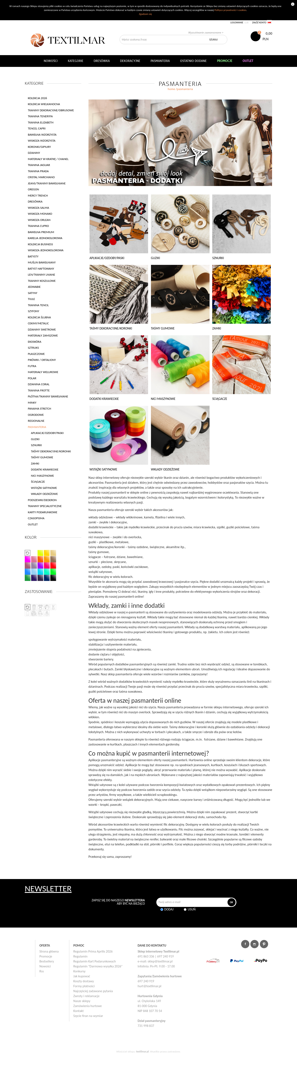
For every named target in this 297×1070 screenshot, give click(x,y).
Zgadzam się (145, 13)
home (171, 89)
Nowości (45, 966)
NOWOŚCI (51, 61)
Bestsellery (46, 961)
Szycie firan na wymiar (88, 1016)
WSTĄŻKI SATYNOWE (44, 488)
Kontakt (78, 1011)
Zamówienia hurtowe (87, 1006)
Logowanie (236, 22)
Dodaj (169, 909)
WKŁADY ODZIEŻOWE (44, 494)
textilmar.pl (142, 1051)
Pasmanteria (160, 61)
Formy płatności (84, 986)
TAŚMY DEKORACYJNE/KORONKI (51, 451)
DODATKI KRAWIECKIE (44, 469)
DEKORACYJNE (130, 61)
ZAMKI (35, 463)
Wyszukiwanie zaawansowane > (205, 32)
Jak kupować (81, 976)
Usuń (192, 909)
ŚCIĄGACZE (38, 481)
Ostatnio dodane (193, 61)
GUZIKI (35, 439)
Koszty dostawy (83, 981)
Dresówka (102, 61)
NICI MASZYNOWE (42, 476)
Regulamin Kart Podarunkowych (94, 961)
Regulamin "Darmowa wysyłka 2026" (98, 966)
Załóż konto (259, 22)
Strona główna (49, 951)
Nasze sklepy (81, 1001)
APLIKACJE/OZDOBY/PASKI (47, 433)
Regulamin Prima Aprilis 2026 (93, 951)
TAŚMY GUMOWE (42, 457)
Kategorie (75, 61)
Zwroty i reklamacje (86, 996)
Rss (41, 971)
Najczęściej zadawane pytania (93, 991)
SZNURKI (36, 445)
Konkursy (79, 971)
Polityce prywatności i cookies (230, 10)
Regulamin (80, 956)
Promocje (45, 956)
